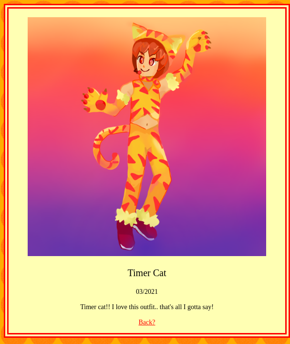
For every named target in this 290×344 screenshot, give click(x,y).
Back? (147, 322)
